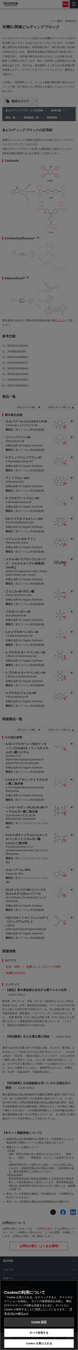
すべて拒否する (39, 1338)
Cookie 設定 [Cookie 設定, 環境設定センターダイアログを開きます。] (39, 1328)
